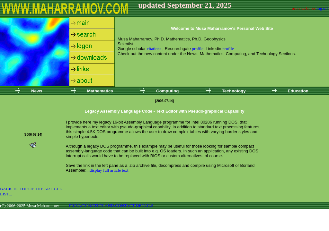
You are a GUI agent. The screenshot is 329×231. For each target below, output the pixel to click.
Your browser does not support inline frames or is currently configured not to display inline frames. (222, 52)
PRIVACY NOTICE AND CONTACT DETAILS (111, 205)
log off (322, 8)
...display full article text (107, 170)
